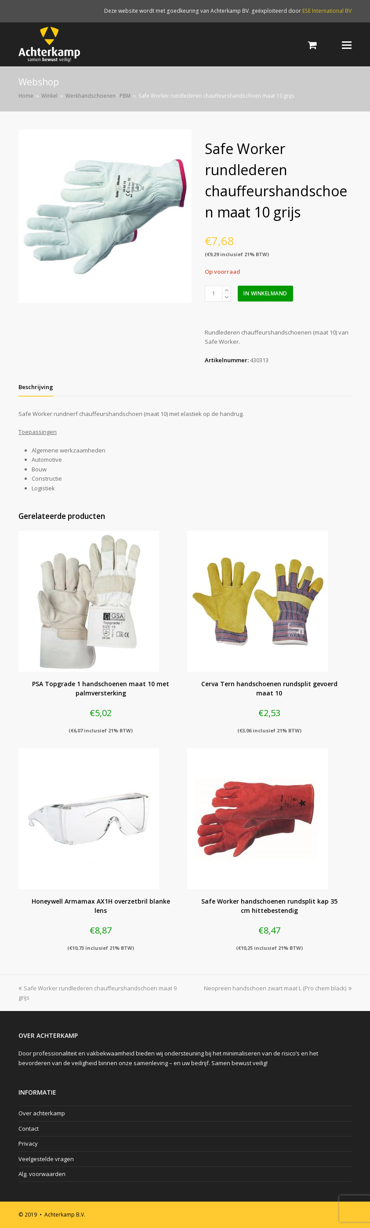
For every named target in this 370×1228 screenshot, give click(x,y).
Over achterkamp (41, 1113)
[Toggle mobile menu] (347, 44)
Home (25, 95)
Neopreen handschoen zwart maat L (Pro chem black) (278, 988)
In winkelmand (265, 293)
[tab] (35, 387)
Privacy (28, 1143)
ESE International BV (327, 11)
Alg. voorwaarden (41, 1174)
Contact (28, 1128)
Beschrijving (35, 387)
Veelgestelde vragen (46, 1159)
